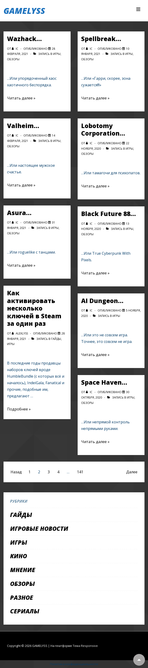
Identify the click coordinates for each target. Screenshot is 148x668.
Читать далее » (21, 98)
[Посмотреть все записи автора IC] (15, 49)
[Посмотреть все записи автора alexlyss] (20, 333)
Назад (16, 471)
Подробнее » (19, 409)
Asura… (19, 213)
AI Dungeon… (102, 300)
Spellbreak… (101, 38)
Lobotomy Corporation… (103, 129)
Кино (18, 556)
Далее (131, 471)
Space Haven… (104, 382)
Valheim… (23, 125)
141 (80, 471)
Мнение (22, 570)
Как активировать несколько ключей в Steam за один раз (34, 308)
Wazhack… (24, 38)
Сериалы (24, 611)
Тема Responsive (85, 646)
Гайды (56, 339)
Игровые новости (39, 528)
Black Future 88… (108, 213)
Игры (57, 54)
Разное (21, 597)
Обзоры (13, 59)
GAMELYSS (24, 10)
